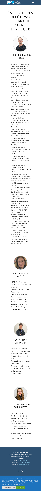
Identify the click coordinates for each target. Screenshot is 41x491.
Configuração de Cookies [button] (9, 487)
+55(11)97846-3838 (23, 464)
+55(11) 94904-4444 (22, 460)
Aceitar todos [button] (20, 487)
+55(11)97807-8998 (24, 462)
